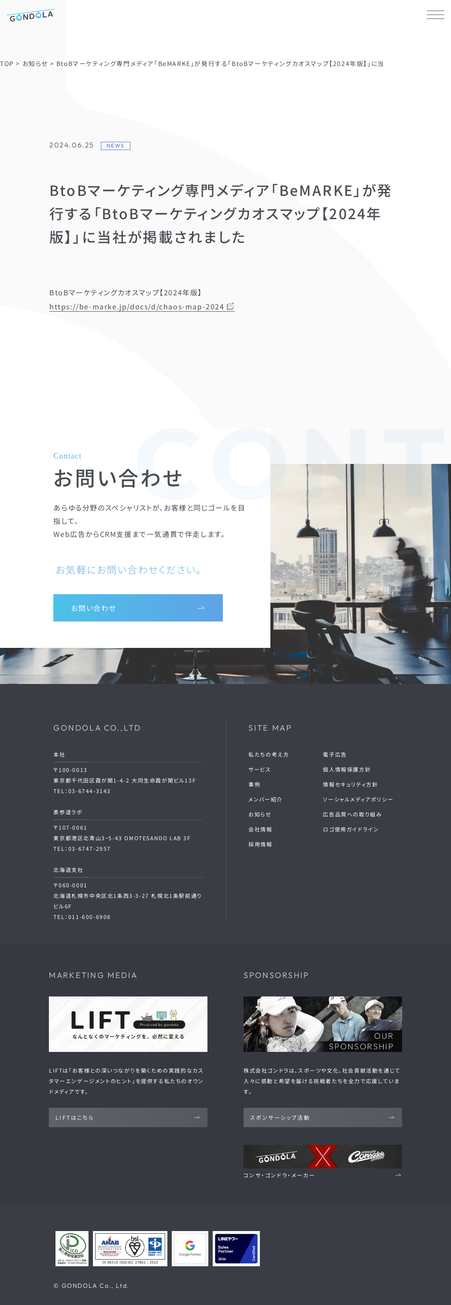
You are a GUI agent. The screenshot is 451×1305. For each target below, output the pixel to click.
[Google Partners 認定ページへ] (190, 1248)
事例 (254, 784)
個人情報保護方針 (347, 769)
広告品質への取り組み (352, 814)
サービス (259, 769)
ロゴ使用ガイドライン (351, 829)
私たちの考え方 (268, 754)
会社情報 (260, 829)
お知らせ (259, 814)
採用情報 (260, 844)
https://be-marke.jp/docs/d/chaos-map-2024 (142, 306)
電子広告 (335, 754)
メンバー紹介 (265, 799)
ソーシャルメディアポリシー (358, 799)
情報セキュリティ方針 (350, 784)
